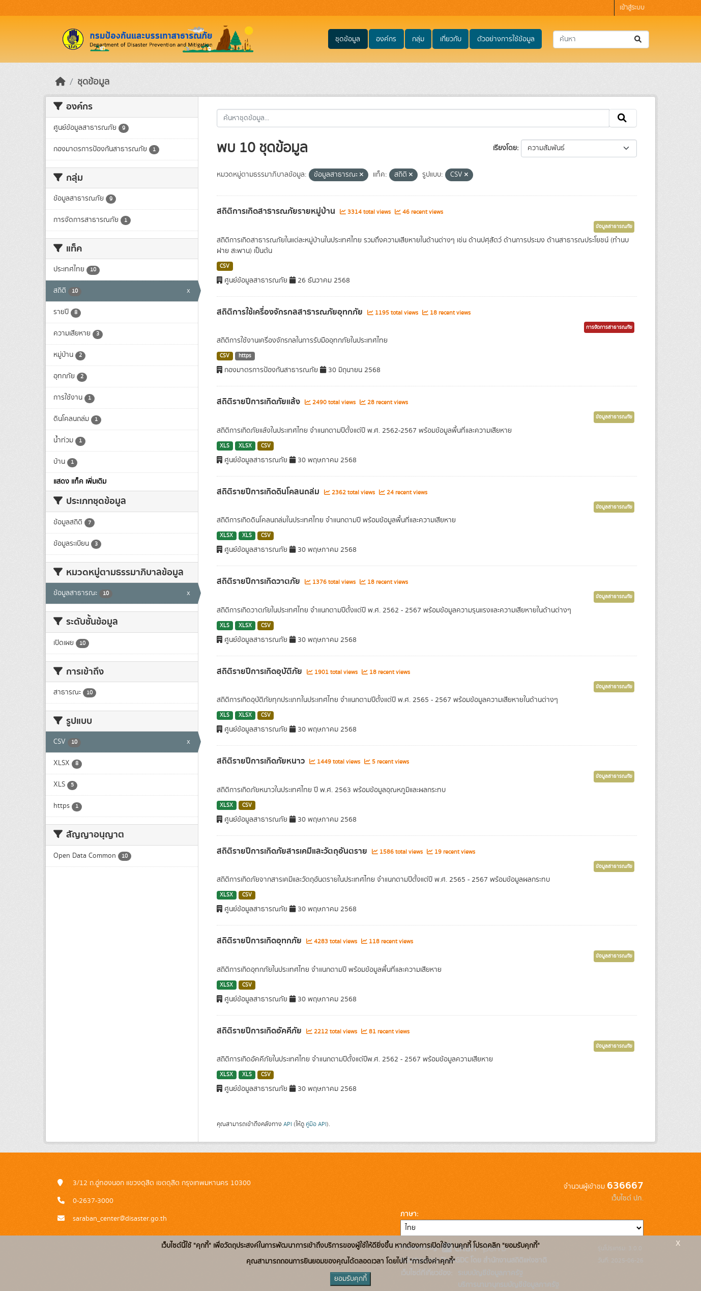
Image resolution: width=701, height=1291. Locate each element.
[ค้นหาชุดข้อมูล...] (601, 39)
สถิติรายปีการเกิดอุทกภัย (260, 940)
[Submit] (639, 39)
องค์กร (386, 39)
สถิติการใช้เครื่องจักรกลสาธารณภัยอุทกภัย (291, 312)
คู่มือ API (316, 1124)
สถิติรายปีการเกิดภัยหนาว (262, 761)
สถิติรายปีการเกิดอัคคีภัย (260, 1030)
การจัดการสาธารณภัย (609, 327)
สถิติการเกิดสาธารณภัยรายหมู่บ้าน (277, 211)
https (245, 356)
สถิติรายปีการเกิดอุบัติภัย (260, 671)
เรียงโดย (505, 148)
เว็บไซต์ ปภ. (627, 1198)
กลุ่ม (418, 39)
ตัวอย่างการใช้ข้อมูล (506, 39)
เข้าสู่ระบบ (632, 8)
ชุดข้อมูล (347, 39)
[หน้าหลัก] (60, 82)
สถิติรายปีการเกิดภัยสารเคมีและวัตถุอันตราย (293, 851)
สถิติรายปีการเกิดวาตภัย (259, 581)
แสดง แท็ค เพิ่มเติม (79, 481)
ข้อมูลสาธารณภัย (614, 226)
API (287, 1124)
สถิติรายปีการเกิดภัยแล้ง (259, 401)
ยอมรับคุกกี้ (350, 1279)
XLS (224, 446)
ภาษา (408, 1214)
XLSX (245, 446)
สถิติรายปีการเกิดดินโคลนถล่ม (269, 491)
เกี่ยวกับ (450, 39)
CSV (224, 266)
